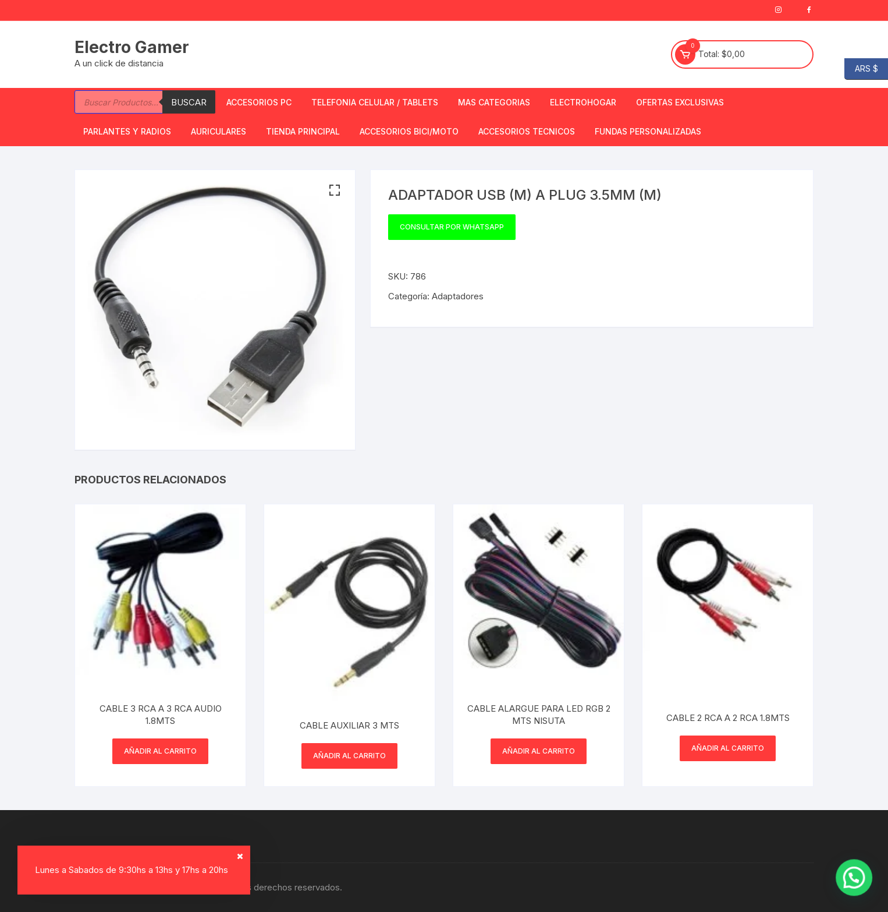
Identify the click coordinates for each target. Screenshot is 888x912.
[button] (334, 190)
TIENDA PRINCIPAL (303, 131)
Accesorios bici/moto (409, 131)
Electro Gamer (131, 47)
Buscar (189, 102)
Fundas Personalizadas (648, 131)
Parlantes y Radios (127, 131)
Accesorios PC (259, 102)
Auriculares (218, 131)
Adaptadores (458, 296)
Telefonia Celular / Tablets (374, 102)
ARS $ (861, 69)
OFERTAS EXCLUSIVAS (680, 102)
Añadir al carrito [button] (160, 751)
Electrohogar (583, 102)
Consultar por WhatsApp (452, 226)
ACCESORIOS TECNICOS (526, 131)
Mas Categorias (494, 102)
